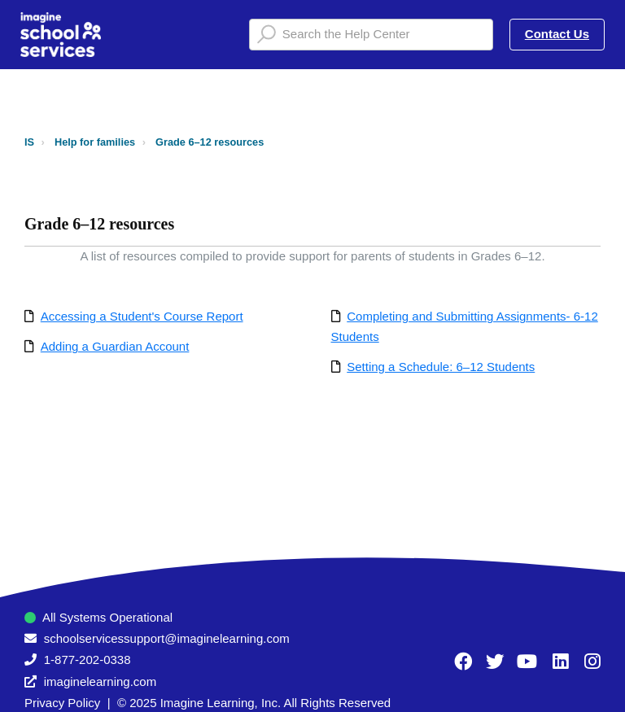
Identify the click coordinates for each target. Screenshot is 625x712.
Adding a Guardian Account (115, 346)
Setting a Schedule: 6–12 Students (441, 366)
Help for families (95, 142)
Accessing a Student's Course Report (142, 316)
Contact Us (557, 34)
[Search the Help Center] (371, 34)
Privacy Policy (62, 703)
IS (29, 142)
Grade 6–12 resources (209, 142)
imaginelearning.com (100, 681)
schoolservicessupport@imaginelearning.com (167, 638)
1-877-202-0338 (87, 659)
